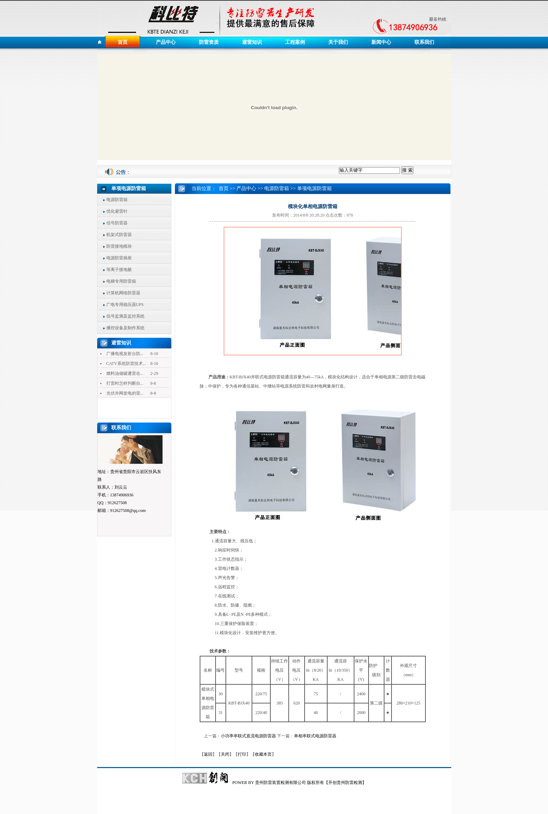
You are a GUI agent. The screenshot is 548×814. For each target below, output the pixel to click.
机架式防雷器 (119, 234)
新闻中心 (381, 42)
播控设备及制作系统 (125, 327)
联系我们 (424, 42)
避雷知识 (252, 42)
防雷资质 (209, 42)
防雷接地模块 (119, 246)
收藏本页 (263, 754)
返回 (208, 754)
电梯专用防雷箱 (121, 281)
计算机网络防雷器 (123, 292)
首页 (123, 42)
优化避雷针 (117, 211)
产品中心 (166, 42)
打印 (242, 754)
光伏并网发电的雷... (124, 393)
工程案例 (295, 42)
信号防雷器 (117, 222)
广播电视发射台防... (124, 353)
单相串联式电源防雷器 (315, 735)
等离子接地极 (119, 269)
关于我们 (338, 42)
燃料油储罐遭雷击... (124, 373)
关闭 (225, 754)
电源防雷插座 (119, 257)
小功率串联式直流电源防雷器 (248, 735)
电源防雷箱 (117, 199)
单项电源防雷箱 (314, 188)
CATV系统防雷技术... (126, 363)
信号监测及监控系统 (125, 316)
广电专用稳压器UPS (125, 304)
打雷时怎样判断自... (124, 383)
